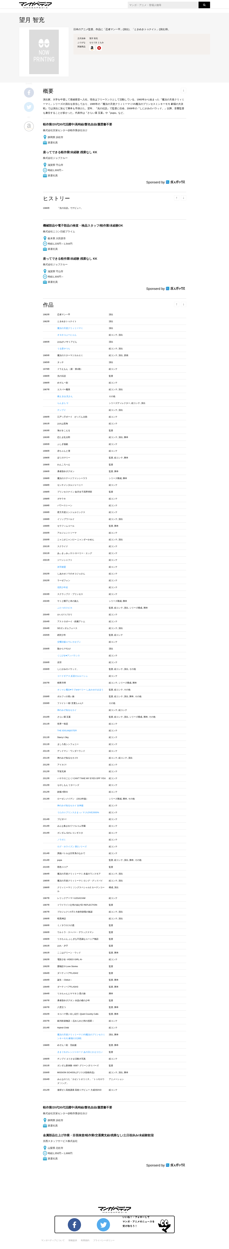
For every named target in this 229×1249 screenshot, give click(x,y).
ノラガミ (61, 839)
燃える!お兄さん (65, 396)
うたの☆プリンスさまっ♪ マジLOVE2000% (78, 812)
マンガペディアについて (53, 1240)
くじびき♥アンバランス (68, 655)
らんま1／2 (62, 403)
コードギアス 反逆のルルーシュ (72, 676)
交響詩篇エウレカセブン (69, 642)
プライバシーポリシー (104, 1240)
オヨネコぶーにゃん (67, 335)
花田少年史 (62, 587)
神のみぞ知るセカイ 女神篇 (70, 805)
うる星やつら (63, 348)
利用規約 (85, 1240)
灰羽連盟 (61, 567)
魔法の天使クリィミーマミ (70, 328)
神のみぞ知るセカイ (67, 710)
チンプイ (61, 410)
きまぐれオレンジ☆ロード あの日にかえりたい (80, 1052)
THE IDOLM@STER (67, 730)
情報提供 (72, 1240)
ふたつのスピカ (64, 608)
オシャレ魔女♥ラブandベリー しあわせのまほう (80, 689)
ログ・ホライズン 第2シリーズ (72, 846)
